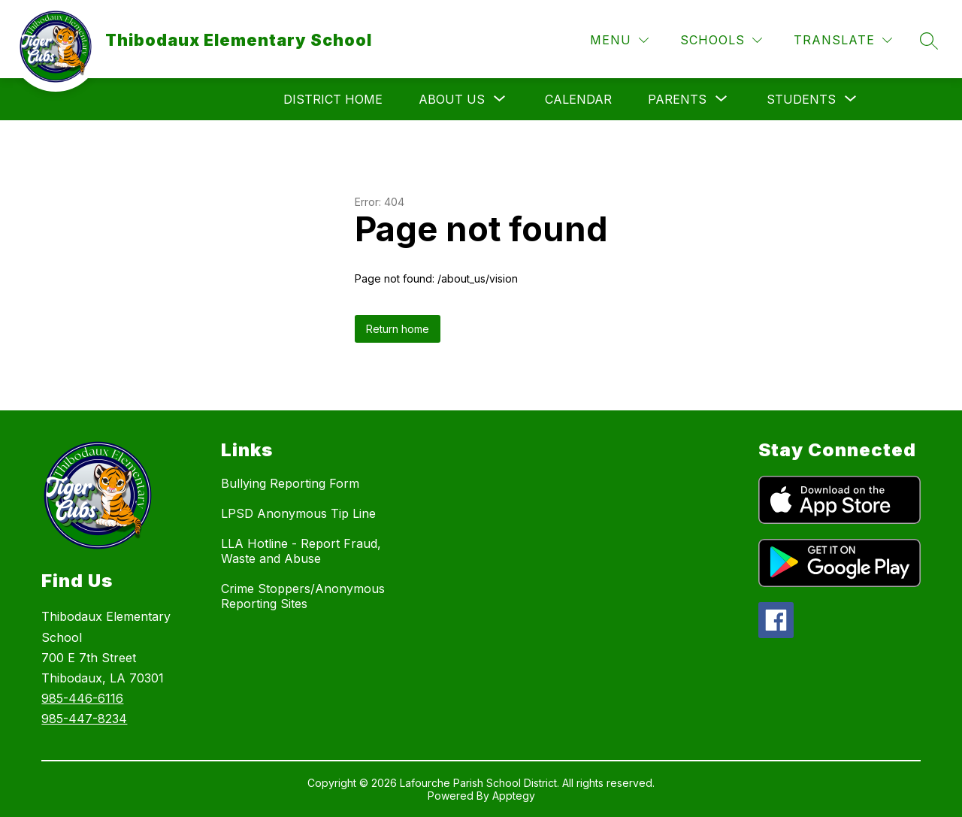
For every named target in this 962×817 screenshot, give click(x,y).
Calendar (578, 99)
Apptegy (513, 795)
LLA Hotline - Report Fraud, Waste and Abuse (301, 551)
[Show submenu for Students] (801, 99)
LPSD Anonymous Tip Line (298, 513)
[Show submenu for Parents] (677, 99)
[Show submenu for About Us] (452, 99)
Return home (397, 328)
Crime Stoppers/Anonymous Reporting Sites (303, 596)
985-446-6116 (82, 698)
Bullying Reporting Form (290, 483)
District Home (333, 99)
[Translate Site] (843, 40)
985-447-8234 (84, 718)
